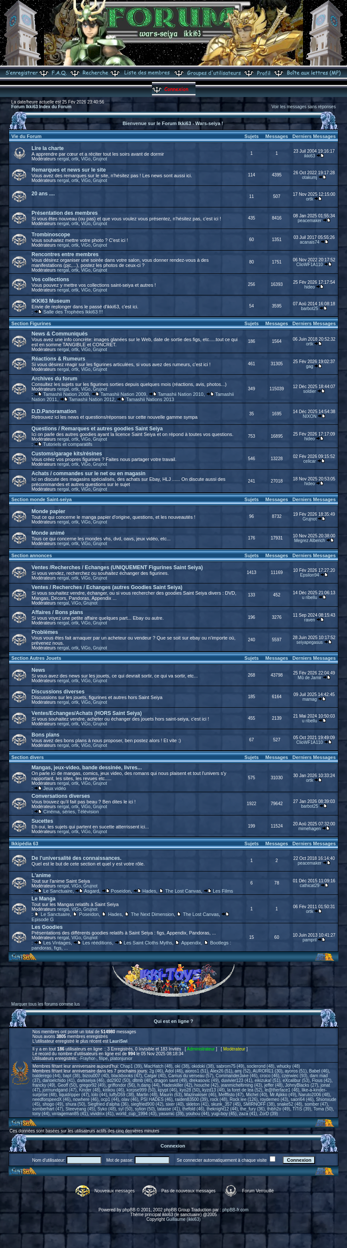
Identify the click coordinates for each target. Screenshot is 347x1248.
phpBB (129, 1209)
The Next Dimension (152, 914)
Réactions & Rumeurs (58, 359)
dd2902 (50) (118, 1080)
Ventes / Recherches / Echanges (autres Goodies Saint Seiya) (107, 587)
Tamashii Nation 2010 (181, 394)
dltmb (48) (142, 1080)
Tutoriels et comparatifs (67, 444)
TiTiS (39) (302, 1109)
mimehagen (309, 828)
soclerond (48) (260, 1066)
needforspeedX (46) (51, 1099)
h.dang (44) (148, 1085)
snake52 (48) (289, 1104)
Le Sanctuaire (58, 891)
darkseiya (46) (90, 1080)
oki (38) (182, 1066)
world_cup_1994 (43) (136, 1113)
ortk (75, 159)
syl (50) (125, 1109)
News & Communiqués (60, 334)
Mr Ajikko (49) (283, 1094)
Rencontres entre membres (65, 254)
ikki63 (309, 156)
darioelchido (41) (58, 1080)
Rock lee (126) (244, 1099)
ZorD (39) (268, 1113)
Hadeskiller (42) (177, 1085)
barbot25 (309, 308)
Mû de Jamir (310, 677)
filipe (103, 1058)
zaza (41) (248, 1113)
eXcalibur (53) (296, 1080)
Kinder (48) (89, 1090)
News (38, 670)
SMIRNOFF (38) (258, 1104)
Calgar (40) (155, 1075)
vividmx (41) (102, 1113)
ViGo (86, 159)
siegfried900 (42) (147, 1104)
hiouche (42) (207, 1085)
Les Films (223, 891)
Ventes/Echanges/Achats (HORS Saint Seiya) (87, 713)
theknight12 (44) (222, 1109)
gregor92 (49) (92, 1085)
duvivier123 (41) (236, 1080)
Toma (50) (323, 1109)
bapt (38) (71, 1075)
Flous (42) (321, 1080)
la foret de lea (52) (244, 1090)
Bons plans (46, 735)
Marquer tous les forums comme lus (45, 1004)
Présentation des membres (65, 213)
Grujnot (100, 159)
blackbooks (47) (126, 1075)
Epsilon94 (309, 575)
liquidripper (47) (74, 1094)
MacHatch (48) (158, 1066)
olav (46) (129, 1099)
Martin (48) (146, 1094)
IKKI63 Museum (51, 301)
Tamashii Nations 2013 (150, 399)
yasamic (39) (171, 1113)
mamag (310, 699)
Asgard (91, 891)
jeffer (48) (273, 1085)
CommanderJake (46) (237, 1075)
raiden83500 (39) (191, 1099)
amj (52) (243, 1071)
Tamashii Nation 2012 (91, 399)
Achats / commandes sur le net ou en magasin (88, 473)
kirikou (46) (113, 1090)
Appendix (191, 942)
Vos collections (50, 279)
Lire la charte (48, 148)
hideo (309, 287)
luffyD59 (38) (122, 1094)
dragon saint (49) (171, 1080)
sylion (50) (145, 1109)
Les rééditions (97, 942)
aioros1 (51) (196, 1071)
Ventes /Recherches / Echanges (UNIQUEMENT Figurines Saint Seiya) (117, 567)
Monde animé (48, 533)
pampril (310, 940)
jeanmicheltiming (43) (241, 1085)
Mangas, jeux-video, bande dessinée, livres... (87, 768)
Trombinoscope (51, 235)
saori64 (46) (301, 1099)
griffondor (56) (121, 1085)
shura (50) (75, 1104)
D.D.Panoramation (54, 411)
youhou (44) (197, 1113)
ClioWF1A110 (309, 264)
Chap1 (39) (131, 1066)
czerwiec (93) (294, 1075)
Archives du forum (54, 379)
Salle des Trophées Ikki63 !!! (73, 311)
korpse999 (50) (140, 1090)
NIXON (309, 416)
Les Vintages (56, 942)
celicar (309, 461)
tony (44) (40, 1113)
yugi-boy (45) (224, 1113)
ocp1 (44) (110, 1099)
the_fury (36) (252, 1109)
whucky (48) (288, 1066)
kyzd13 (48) (213, 1090)
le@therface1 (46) (282, 1090)
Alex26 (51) (221, 1071)
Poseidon (121, 891)
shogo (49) (52, 1104)
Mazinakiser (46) (200, 1094)
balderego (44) (46, 1075)
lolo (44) (99, 1094)
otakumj (309, 177)
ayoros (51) (296, 1071)
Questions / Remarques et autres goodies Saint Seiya (97, 429)
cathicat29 (310, 885)
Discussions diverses (58, 692)
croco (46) (269, 1075)
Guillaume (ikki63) (183, 1219)
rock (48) (218, 1099)
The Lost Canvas (183, 891)
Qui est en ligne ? (173, 1021)
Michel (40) (256, 1094)
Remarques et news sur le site (69, 170)
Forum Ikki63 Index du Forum (41, 106)
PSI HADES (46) (157, 1099)
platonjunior (121, 1058)
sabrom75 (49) (230, 1066)
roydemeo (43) (274, 1099)
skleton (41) (197, 1104)
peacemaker (310, 220)
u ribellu (309, 597)
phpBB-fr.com (235, 1209)
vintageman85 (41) (70, 1113)
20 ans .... (43, 194)
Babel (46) (319, 1071)
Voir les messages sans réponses (303, 106)
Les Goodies (47, 927)
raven (309, 620)
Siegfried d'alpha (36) (108, 1104)
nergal (63, 159)
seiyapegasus (310, 642)
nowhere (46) (85, 1099)
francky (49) (43, 1085)
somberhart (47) (47, 1109)
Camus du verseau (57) (191, 1075)
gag (309, 366)
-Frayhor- (87, 1058)
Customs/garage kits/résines (67, 454)
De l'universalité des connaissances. (76, 858)
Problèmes (45, 632)
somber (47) (316, 1104)
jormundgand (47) (59, 1090)
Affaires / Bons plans (57, 612)
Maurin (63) (171, 1094)
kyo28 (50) (190, 1090)
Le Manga (43, 899)
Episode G (43, 919)
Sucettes (42, 821)
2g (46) (156, 1071)
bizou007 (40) (95, 1075)
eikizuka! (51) (267, 1080)
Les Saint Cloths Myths (148, 942)
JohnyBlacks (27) (301, 1085)
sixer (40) (175, 1104)
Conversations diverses (61, 796)
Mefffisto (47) (230, 1094)
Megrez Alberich (309, 540)
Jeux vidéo (54, 788)
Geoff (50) (67, 1085)
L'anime (41, 875)
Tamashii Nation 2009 (123, 394)
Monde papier (48, 511)
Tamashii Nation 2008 (66, 394)
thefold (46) (194, 1109)
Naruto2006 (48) (314, 1094)
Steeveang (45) (80, 1109)
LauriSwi (119, 1041)
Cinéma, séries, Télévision (71, 811)
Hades (149, 891)
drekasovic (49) (204, 1080)
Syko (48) (107, 1109)
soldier (309, 391)
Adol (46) (174, 1071)
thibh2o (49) (278, 1109)
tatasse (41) (168, 1109)
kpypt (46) (167, 1090)
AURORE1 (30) (267, 1071)
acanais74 (310, 242)
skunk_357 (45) (226, 1104)
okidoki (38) (203, 1066)
